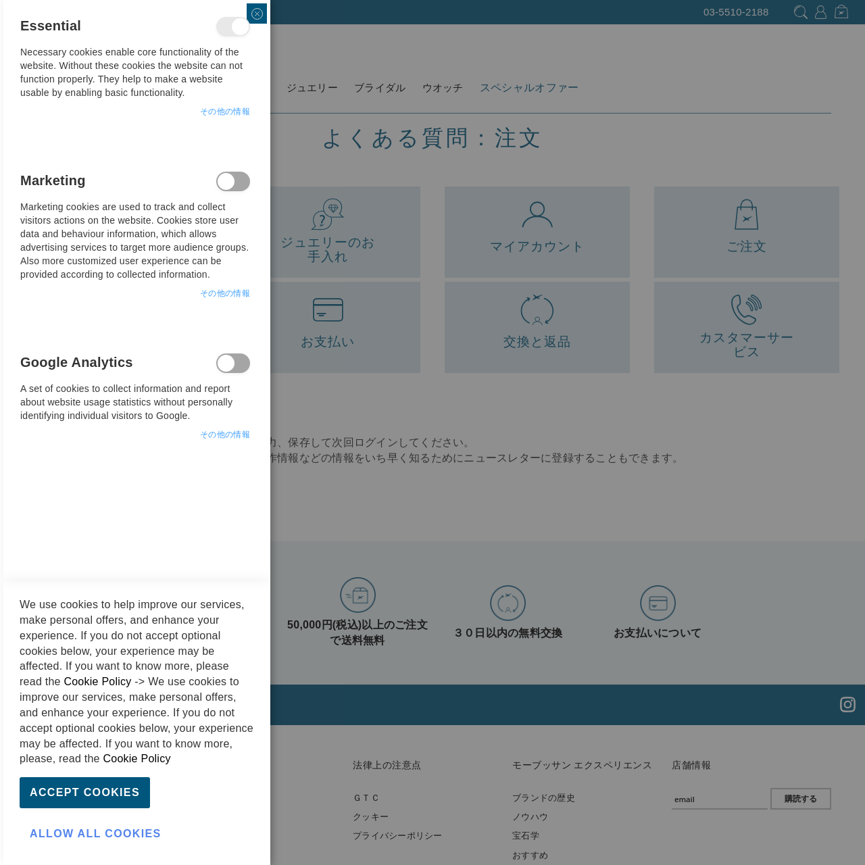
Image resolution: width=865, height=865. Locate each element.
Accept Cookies (85, 792)
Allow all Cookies (96, 833)
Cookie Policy (97, 681)
